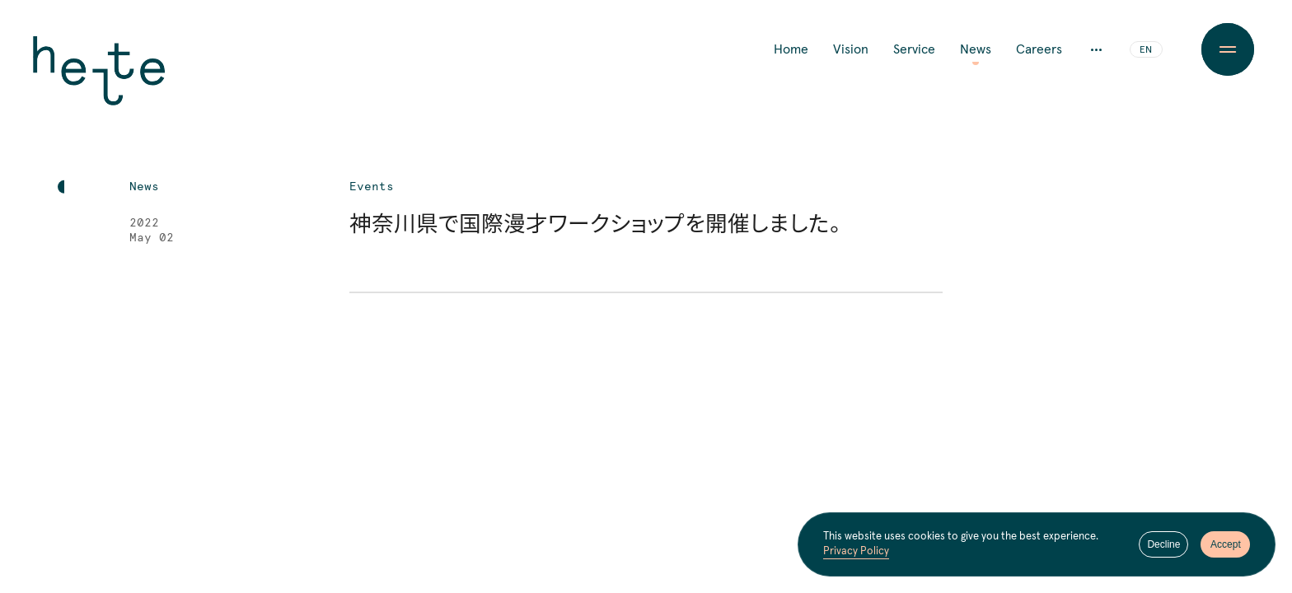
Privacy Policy (856, 551)
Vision (850, 49)
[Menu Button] (1227, 49)
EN (1146, 50)
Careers (1039, 49)
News (975, 49)
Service (914, 49)
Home (791, 49)
